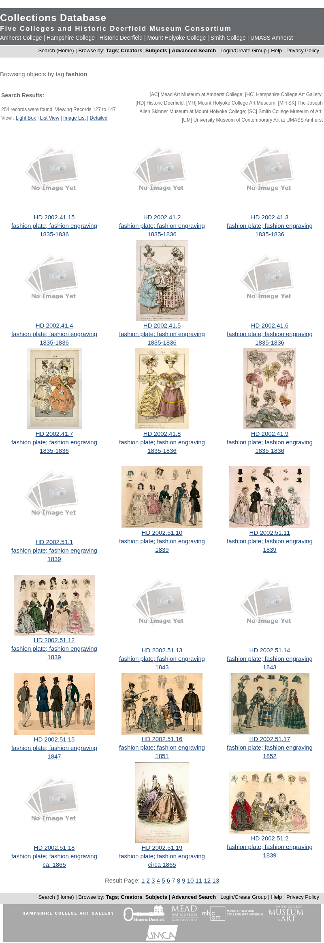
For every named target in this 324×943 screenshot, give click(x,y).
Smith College (228, 37)
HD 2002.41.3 (270, 217)
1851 (161, 755)
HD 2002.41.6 (270, 325)
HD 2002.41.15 (54, 217)
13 (215, 880)
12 (207, 880)
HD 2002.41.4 (54, 325)
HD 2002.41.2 (162, 217)
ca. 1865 (54, 864)
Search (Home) (56, 50)
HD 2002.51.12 (54, 640)
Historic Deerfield (121, 37)
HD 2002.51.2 (270, 838)
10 (190, 880)
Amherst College (21, 37)
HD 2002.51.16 (162, 738)
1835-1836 (54, 234)
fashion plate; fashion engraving (54, 225)
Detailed (98, 118)
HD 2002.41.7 (54, 433)
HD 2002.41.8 (162, 433)
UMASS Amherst (271, 37)
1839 (54, 558)
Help (276, 50)
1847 (54, 756)
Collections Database (53, 17)
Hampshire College (71, 37)
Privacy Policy (302, 50)
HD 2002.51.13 (162, 650)
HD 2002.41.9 (270, 433)
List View (50, 118)
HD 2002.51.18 (54, 847)
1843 (161, 667)
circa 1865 (162, 864)
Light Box (26, 118)
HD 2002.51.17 (269, 738)
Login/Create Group (244, 50)
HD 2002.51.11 (269, 532)
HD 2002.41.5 (162, 325)
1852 (269, 755)
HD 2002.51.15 (54, 739)
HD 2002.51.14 (269, 650)
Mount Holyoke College (176, 37)
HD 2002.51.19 (162, 847)
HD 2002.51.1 (54, 541)
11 (199, 880)
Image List (74, 118)
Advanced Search (194, 50)
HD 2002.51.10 (162, 532)
